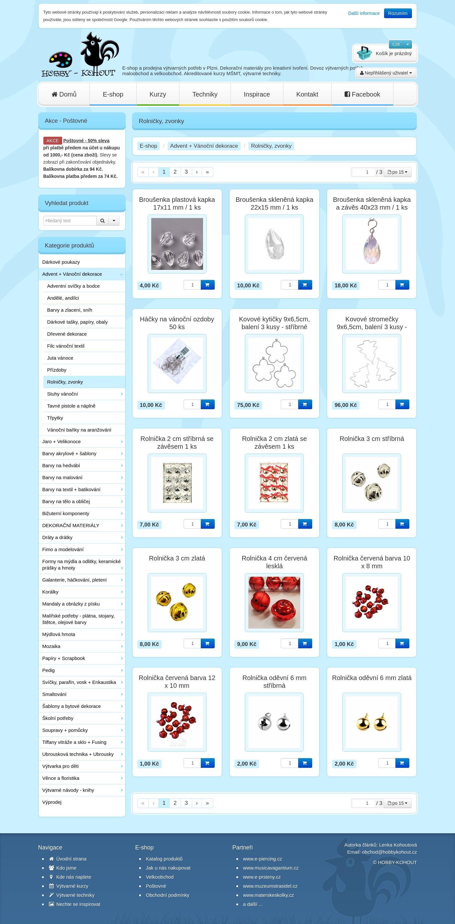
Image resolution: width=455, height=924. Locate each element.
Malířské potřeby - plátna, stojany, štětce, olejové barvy (78, 619)
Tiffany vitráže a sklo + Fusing (74, 742)
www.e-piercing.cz (262, 858)
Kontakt (307, 94)
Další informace (364, 13)
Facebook (362, 94)
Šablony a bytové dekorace (71, 706)
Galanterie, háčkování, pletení (74, 580)
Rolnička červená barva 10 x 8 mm (372, 562)
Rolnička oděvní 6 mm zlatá (372, 677)
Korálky (50, 592)
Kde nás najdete (70, 877)
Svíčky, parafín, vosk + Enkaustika (79, 682)
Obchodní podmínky (167, 895)
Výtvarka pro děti (60, 766)
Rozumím (398, 13)
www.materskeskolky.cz (268, 895)
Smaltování (54, 694)
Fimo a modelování (63, 549)
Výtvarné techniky (72, 895)
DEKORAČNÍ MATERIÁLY (70, 525)
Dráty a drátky (57, 537)
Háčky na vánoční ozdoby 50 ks (177, 323)
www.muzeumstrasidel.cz (270, 886)
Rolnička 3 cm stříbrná (372, 438)
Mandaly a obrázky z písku (71, 603)
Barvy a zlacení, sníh (69, 310)
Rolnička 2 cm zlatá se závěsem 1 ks (274, 442)
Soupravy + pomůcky (65, 730)
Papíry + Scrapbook (63, 658)
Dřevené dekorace (67, 334)
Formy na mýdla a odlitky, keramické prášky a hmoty (81, 565)
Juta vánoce (60, 358)
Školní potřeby (58, 718)
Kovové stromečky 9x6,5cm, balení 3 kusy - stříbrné (372, 327)
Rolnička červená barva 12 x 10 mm (177, 681)
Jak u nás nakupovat (168, 868)
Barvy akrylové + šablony (69, 453)
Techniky (205, 94)
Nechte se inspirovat (74, 904)
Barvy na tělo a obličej (66, 501)
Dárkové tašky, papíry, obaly (77, 322)
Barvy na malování (62, 477)
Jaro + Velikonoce (61, 441)
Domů (64, 94)
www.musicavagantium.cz (271, 868)
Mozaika (51, 646)
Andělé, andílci (63, 298)
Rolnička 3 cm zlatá (177, 558)
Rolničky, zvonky (65, 382)
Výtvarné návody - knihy (68, 790)
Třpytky (55, 418)
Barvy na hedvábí (61, 465)
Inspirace (257, 94)
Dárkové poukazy (61, 262)
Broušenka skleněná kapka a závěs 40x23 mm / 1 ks (372, 203)
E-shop (113, 94)
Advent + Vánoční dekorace (72, 274)
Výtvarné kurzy (68, 886)
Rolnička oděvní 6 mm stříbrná (275, 681)
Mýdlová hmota (58, 634)
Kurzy (158, 94)
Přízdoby (56, 370)
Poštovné (73, 140)
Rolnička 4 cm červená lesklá (274, 562)
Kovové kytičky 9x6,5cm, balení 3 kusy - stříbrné (274, 323)
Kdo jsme (63, 868)
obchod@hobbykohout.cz (389, 852)
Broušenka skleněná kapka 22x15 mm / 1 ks (274, 203)
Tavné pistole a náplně (71, 406)
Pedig (48, 670)
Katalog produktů (164, 858)
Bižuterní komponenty (65, 513)
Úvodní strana (68, 858)
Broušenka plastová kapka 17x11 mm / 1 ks (177, 203)
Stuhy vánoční (62, 394)
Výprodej (52, 802)
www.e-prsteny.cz (262, 877)
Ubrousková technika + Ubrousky (78, 754)
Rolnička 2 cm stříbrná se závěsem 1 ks (177, 442)
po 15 (398, 172)
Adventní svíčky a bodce (73, 286)
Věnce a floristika (60, 778)
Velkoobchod (160, 877)
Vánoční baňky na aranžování (79, 430)
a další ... (253, 904)
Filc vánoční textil (66, 346)
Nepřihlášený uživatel (386, 72)
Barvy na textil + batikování (71, 489)
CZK (396, 44)
